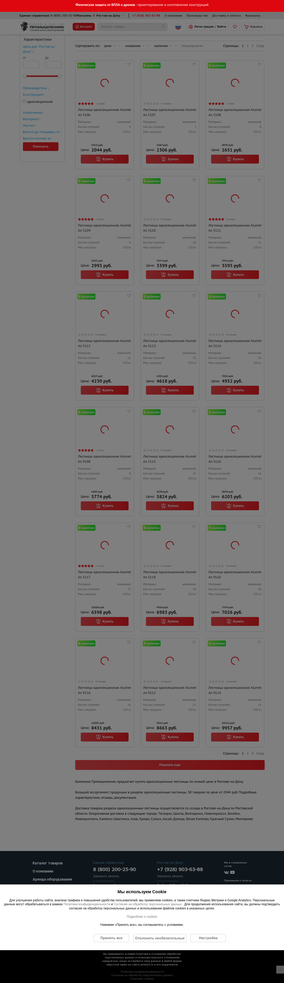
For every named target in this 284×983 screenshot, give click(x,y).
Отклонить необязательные (160, 938)
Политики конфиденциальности (87, 904)
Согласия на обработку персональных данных (148, 904)
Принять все (111, 938)
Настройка (208, 938)
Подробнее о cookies (142, 916)
